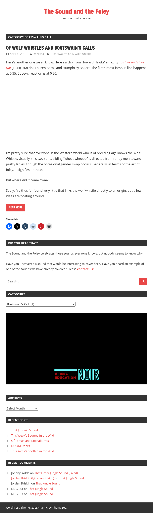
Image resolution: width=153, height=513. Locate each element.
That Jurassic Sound (24, 430)
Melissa (39, 54)
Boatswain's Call (62, 54)
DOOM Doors (20, 446)
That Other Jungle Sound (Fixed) (56, 473)
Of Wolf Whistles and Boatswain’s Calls (50, 47)
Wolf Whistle (83, 54)
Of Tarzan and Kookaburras (30, 441)
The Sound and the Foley (76, 11)
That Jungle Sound (71, 478)
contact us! (85, 269)
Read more (15, 207)
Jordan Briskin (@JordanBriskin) (32, 478)
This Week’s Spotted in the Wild (32, 435)
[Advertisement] (76, 340)
